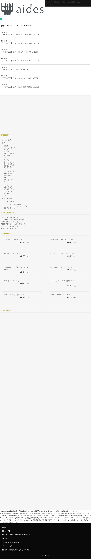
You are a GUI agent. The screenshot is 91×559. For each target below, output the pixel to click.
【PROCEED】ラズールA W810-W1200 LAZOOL (19, 78)
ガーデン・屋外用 (8, 201)
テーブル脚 (7, 175)
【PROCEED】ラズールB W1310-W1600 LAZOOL (20, 34)
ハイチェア (7, 157)
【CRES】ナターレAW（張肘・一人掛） (62, 253)
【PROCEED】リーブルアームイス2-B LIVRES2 (15, 268)
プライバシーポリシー (9, 546)
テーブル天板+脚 (9, 172)
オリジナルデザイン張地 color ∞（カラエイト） (17, 535)
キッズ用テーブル (9, 181)
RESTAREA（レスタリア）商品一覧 (13, 224)
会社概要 (4, 538)
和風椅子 (7, 150)
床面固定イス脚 (9, 165)
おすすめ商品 (6, 140)
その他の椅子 (8, 167)
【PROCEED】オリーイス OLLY (13, 295)
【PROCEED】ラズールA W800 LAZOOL (16, 69)
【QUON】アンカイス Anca (11, 253)
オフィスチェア (9, 159)
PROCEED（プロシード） (70, 518)
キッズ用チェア (9, 161)
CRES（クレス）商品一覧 (9, 217)
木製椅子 (7, 146)
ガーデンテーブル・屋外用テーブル (15, 206)
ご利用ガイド (6, 531)
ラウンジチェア (9, 163)
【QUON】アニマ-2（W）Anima (59, 295)
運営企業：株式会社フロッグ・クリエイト (15, 550)
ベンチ (4, 195)
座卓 (5, 177)
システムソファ (9, 186)
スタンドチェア (9, 153)
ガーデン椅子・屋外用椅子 (12, 204)
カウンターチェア (9, 148)
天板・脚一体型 (9, 179)
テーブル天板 (8, 173)
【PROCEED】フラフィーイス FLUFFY (62, 267)
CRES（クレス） (54, 518)
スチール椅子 (8, 151)
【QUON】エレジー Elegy (10, 281)
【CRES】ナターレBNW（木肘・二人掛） (61, 282)
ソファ (4, 183)
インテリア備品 (7, 198)
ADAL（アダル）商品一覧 (9, 226)
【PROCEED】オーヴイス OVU (12, 239)
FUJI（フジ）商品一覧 (8, 228)
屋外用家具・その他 (10, 208)
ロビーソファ (8, 188)
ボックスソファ (9, 190)
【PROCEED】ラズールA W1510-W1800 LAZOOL (20, 61)
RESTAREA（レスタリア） (13, 520)
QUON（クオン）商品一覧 (10, 222)
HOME (4, 527)
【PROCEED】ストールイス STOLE (61, 239)
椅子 (3, 143)
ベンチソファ (8, 192)
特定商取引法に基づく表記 (10, 542)
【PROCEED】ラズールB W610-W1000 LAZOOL (19, 52)
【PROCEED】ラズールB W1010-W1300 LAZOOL (20, 43)
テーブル (5, 169)
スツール (7, 155)
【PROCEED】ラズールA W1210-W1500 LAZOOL (20, 87)
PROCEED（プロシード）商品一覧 (12, 219)
